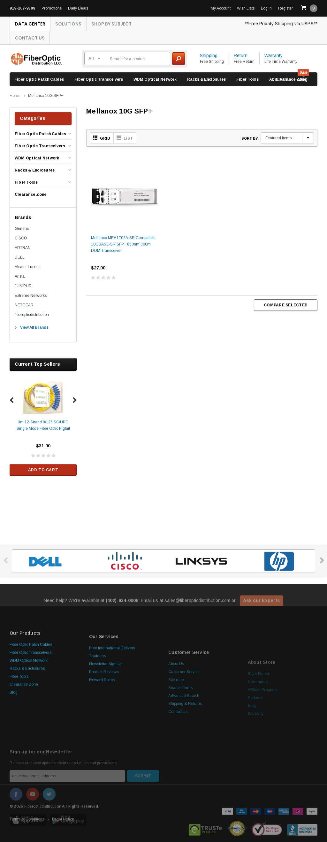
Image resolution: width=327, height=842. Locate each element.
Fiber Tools (247, 79)
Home (15, 95)
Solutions (68, 24)
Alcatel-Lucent (27, 267)
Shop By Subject (111, 24)
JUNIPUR (23, 286)
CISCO (21, 238)
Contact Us (30, 38)
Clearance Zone (291, 79)
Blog (14, 748)
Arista (20, 276)
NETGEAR (24, 305)
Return (240, 55)
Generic (22, 228)
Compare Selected (286, 305)
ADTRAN (23, 247)
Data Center (30, 24)
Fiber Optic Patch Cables (39, 79)
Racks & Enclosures (206, 79)
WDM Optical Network (155, 79)
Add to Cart (43, 470)
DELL (20, 257)
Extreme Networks (31, 295)
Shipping (208, 55)
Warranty (273, 55)
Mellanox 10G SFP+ (45, 95)
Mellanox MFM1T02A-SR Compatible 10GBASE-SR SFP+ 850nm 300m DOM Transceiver (123, 251)
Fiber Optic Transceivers (98, 79)
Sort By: (250, 138)
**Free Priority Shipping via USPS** (281, 23)
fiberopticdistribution (32, 314)
